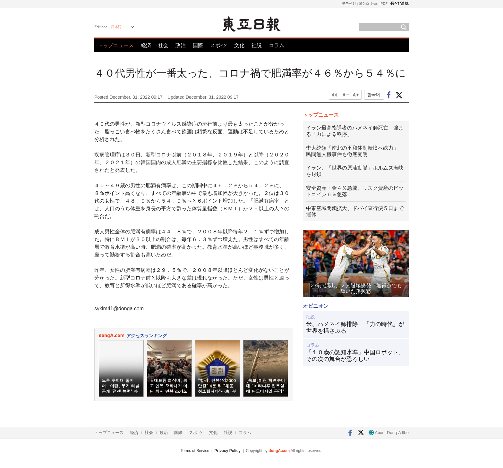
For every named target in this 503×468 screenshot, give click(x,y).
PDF (384, 3)
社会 (163, 45)
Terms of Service (195, 450)
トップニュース (116, 45)
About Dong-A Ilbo (389, 432)
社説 (257, 45)
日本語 (116, 27)
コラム (276, 45)
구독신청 (349, 3)
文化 (239, 45)
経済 (146, 45)
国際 (198, 45)
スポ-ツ (218, 45)
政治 (180, 45)
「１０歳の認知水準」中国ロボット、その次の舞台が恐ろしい (355, 356)
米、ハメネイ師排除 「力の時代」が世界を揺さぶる (355, 327)
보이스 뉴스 (368, 3)
